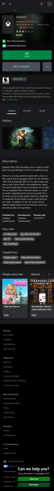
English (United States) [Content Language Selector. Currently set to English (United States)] (16, 461)
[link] (15, 298)
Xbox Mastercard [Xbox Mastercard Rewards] (9, 435)
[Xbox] (7, 10)
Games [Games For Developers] (5, 448)
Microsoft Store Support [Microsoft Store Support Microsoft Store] (11, 403)
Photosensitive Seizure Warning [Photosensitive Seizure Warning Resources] (14, 381)
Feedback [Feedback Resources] (6, 371)
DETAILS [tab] (11, 110)
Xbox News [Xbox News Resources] (7, 362)
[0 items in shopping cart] (42, 3)
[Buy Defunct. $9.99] (27, 55)
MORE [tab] (42, 110)
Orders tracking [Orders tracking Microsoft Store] (8, 412)
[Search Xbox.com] (10, 3)
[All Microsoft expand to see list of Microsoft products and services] (3, 3)
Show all (35, 273)
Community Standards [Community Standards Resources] (11, 376)
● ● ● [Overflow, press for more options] (47, 66)
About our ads (8, 486)
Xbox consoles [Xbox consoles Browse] (8, 335)
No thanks (34, 485)
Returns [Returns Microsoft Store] (6, 408)
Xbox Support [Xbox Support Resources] (8, 367)
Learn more (12, 99)
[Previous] (43, 121)
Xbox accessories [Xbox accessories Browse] (9, 349)
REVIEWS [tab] (27, 110)
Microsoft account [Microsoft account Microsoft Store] (9, 399)
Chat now (34, 479)
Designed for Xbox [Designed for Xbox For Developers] (9, 453)
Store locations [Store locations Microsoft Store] (8, 417)
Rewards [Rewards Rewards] (6, 430)
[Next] (49, 121)
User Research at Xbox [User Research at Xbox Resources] (11, 385)
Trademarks (7, 481)
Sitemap (6, 477)
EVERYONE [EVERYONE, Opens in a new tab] (19, 79)
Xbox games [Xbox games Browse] (7, 339)
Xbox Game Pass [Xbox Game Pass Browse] (9, 344)
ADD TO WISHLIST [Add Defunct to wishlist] (21, 66)
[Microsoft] (27, 2)
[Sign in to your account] (49, 3)
